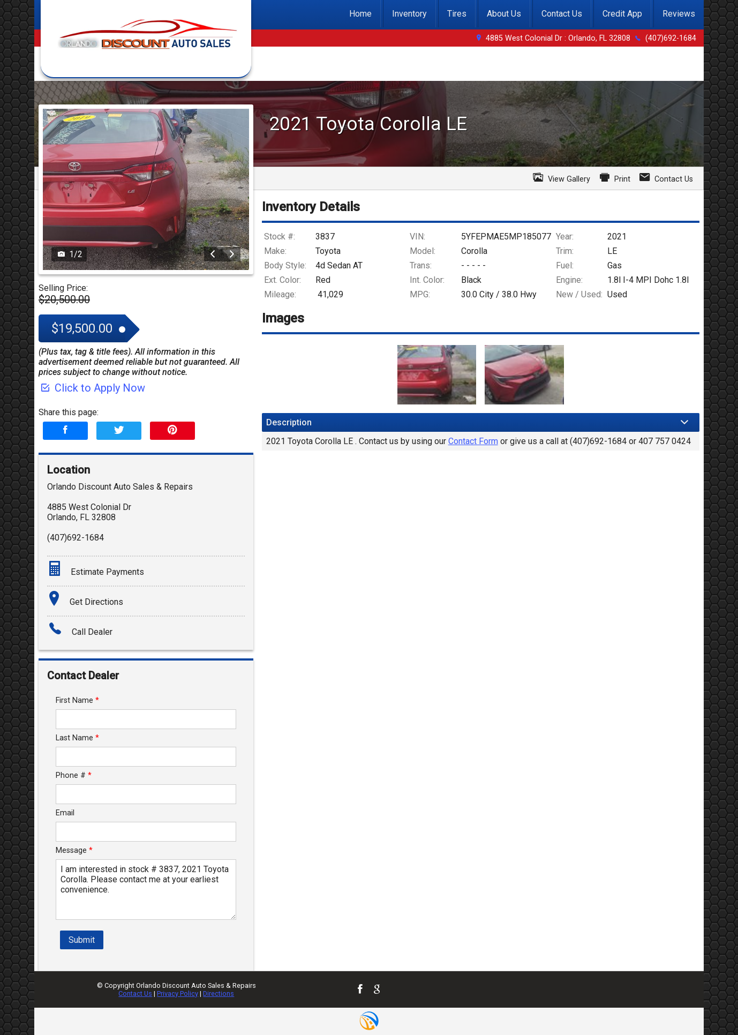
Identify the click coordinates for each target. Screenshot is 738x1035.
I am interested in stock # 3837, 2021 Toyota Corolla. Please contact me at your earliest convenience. (146, 889)
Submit (82, 940)
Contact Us (135, 993)
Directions (218, 993)
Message (74, 850)
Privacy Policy (177, 993)
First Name (77, 700)
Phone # (74, 775)
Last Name (77, 737)
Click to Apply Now (92, 387)
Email (65, 813)
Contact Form (473, 441)
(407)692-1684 (670, 38)
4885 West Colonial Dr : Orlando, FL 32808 (558, 38)
